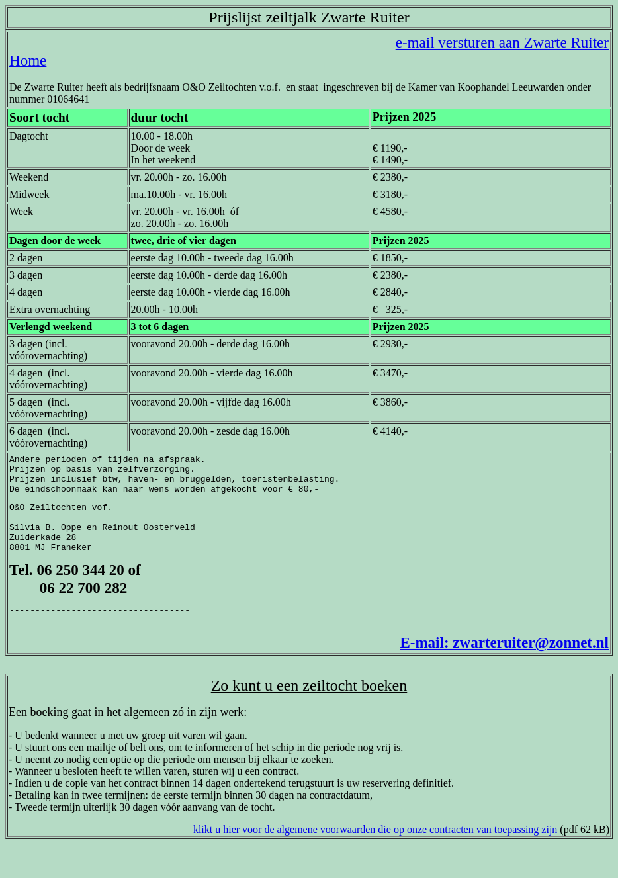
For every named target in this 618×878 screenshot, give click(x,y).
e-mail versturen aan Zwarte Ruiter (502, 42)
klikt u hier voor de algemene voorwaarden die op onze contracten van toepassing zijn (375, 851)
